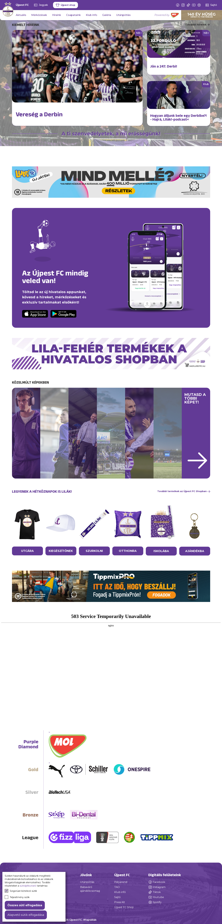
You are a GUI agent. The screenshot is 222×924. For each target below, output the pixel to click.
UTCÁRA (27, 551)
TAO (117, 887)
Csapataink (73, 15)
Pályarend (120, 882)
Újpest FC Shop (124, 907)
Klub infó (120, 892)
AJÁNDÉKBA (194, 551)
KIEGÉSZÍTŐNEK (61, 551)
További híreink (197, 24)
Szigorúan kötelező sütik (21, 891)
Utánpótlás (123, 15)
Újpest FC (22, 4)
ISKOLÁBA (161, 551)
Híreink (56, 15)
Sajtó (117, 897)
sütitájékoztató (28, 885)
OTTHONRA (128, 551)
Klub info (91, 15)
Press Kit (119, 902)
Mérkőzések (39, 15)
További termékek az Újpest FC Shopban (183, 491)
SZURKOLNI (94, 551)
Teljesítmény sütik (17, 897)
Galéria (106, 15)
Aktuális (21, 15)
